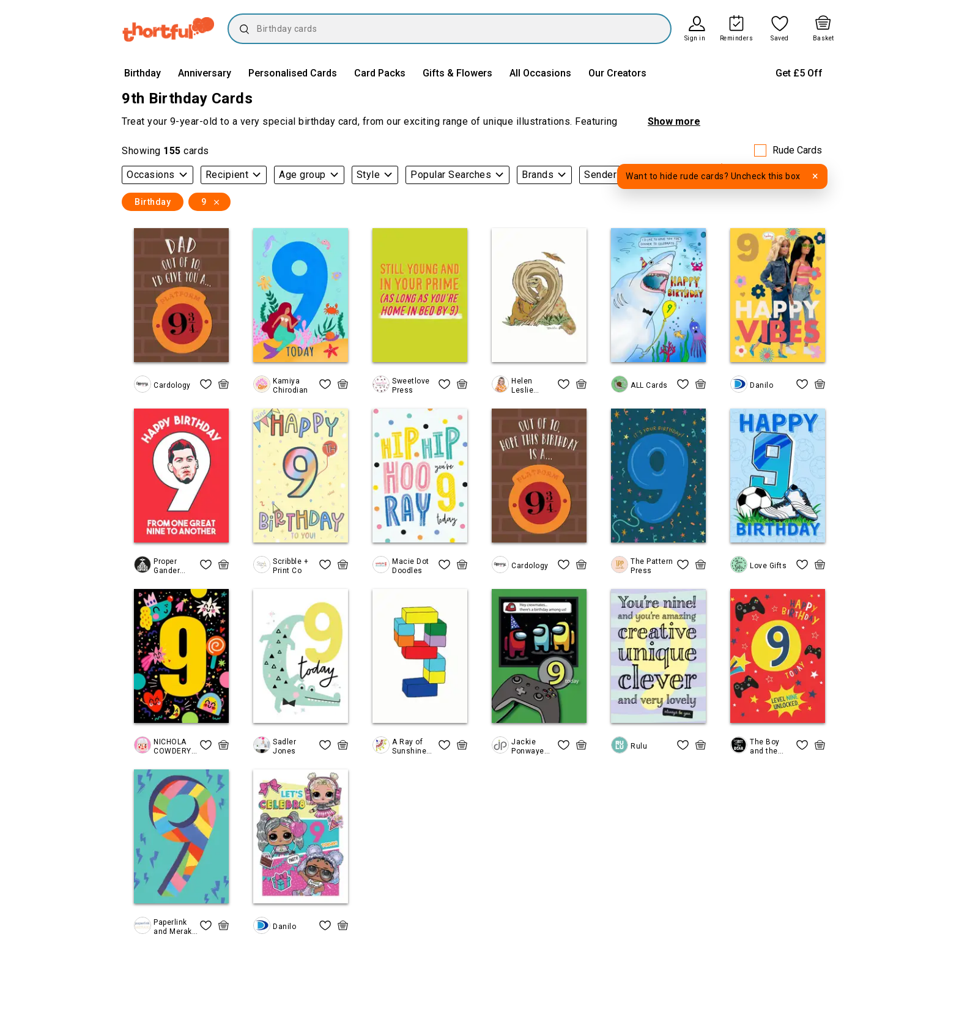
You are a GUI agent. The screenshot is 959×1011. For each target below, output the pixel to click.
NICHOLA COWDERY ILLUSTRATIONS (174, 746)
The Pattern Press (652, 565)
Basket (823, 38)
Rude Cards (797, 150)
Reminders (737, 38)
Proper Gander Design (167, 566)
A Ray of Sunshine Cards (409, 746)
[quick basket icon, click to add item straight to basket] (223, 384)
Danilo (761, 385)
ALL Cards (649, 385)
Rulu (639, 746)
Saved (780, 38)
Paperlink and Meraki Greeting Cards (174, 927)
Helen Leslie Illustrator (529, 385)
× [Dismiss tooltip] (815, 175)
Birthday (142, 73)
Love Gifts (768, 565)
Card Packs (379, 73)
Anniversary (204, 73)
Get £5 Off (799, 73)
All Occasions (540, 73)
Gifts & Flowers (457, 73)
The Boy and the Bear (765, 746)
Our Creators (617, 73)
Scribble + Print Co (290, 565)
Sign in (695, 38)
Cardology (172, 385)
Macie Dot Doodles (410, 565)
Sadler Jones (284, 746)
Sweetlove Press (411, 385)
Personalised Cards (292, 73)
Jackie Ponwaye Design (527, 746)
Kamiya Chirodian (290, 385)
